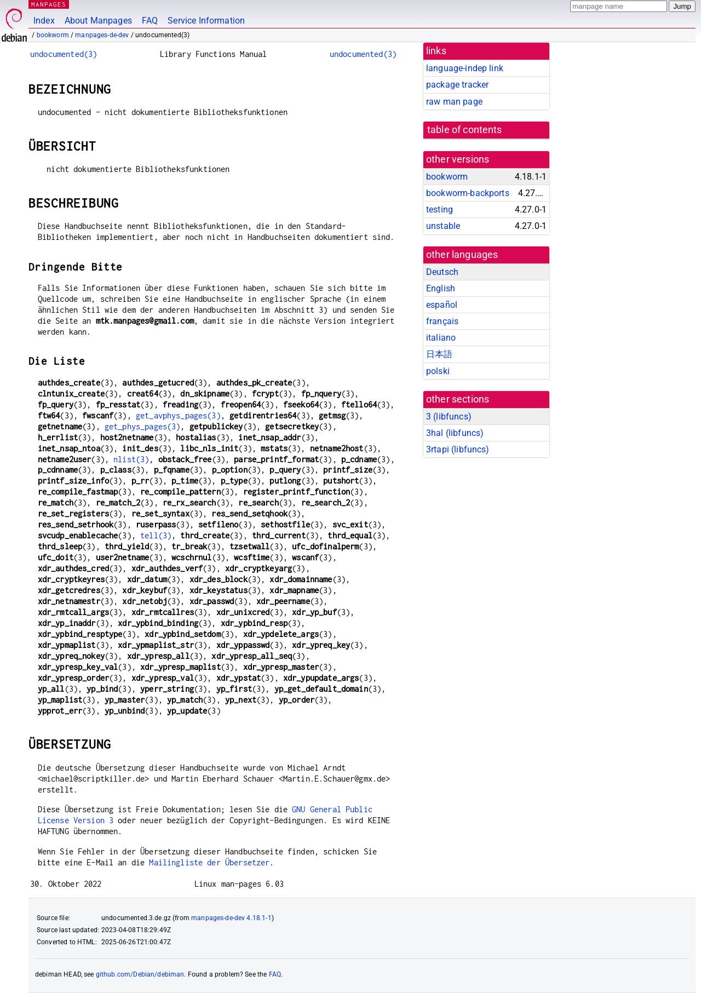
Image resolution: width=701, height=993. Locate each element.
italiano (441, 337)
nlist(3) (131, 459)
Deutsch (442, 272)
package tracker (457, 84)
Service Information (206, 20)
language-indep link (464, 68)
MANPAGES (48, 4)
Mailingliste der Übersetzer (209, 862)
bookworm (53, 35)
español (441, 305)
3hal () (455, 433)
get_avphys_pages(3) (178, 415)
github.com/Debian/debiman (140, 974)
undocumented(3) (63, 54)
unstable (443, 226)
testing (439, 209)
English (440, 288)
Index (44, 20)
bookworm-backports (467, 193)
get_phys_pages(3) (143, 426)
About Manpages (98, 20)
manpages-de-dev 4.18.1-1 (231, 918)
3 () (449, 416)
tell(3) (155, 535)
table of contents (464, 129)
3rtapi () (458, 449)
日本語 (439, 354)
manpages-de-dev (102, 35)
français (442, 321)
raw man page (454, 101)
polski (438, 371)
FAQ (150, 20)
